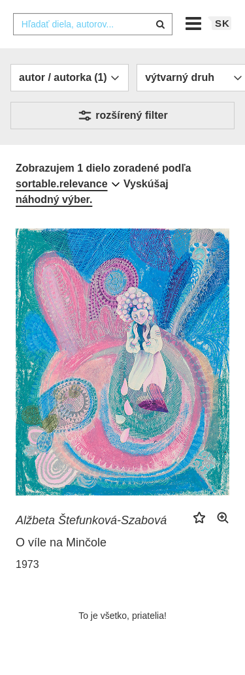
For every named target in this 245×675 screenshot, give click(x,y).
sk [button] (222, 23)
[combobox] (92, 24)
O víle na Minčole (61, 542)
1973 (27, 564)
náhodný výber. (54, 199)
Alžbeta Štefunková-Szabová (91, 520)
